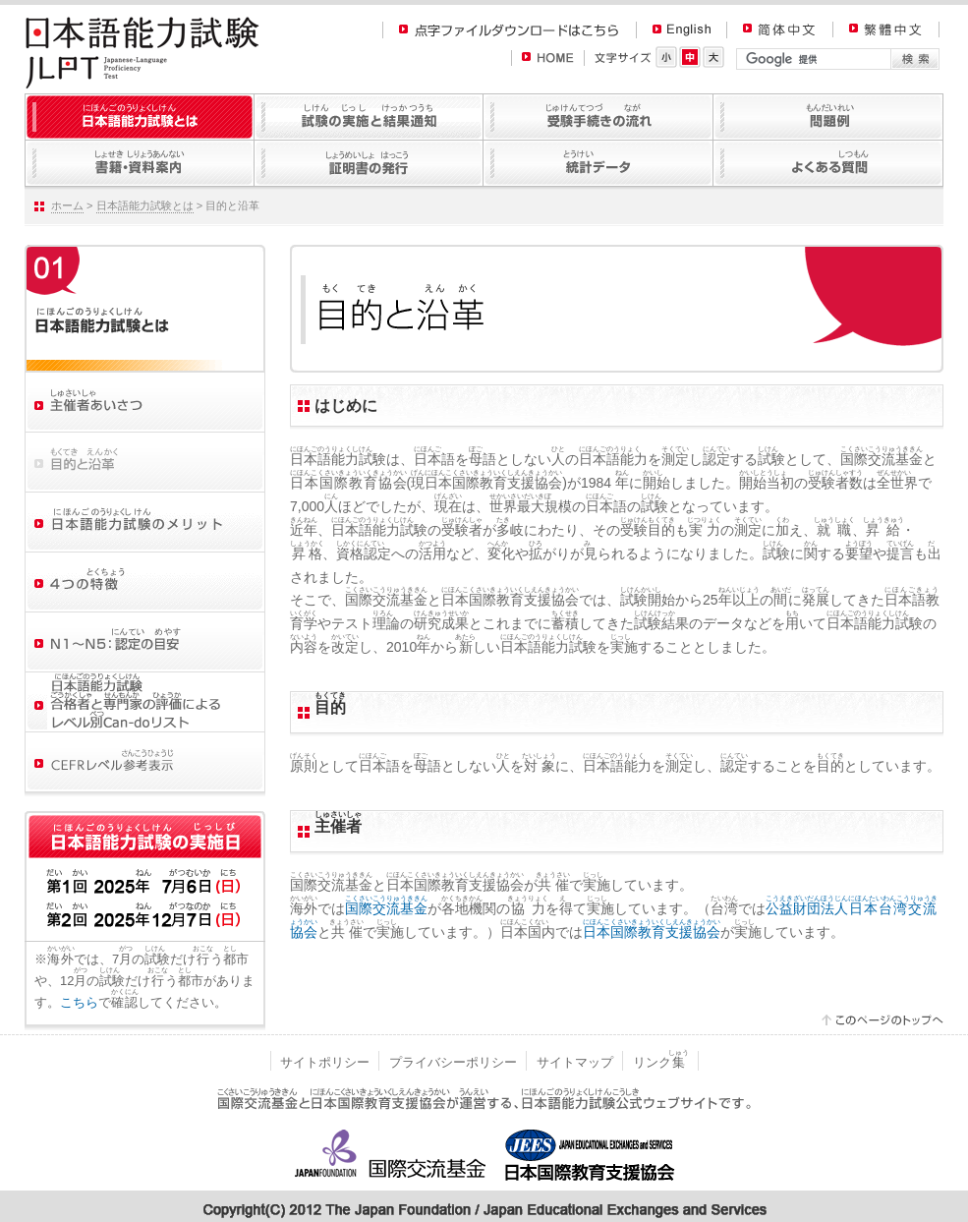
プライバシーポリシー (453, 1062)
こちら (79, 1002)
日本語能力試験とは (145, 205)
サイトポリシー (325, 1062)
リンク (661, 1062)
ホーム (67, 205)
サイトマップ (575, 1062)
